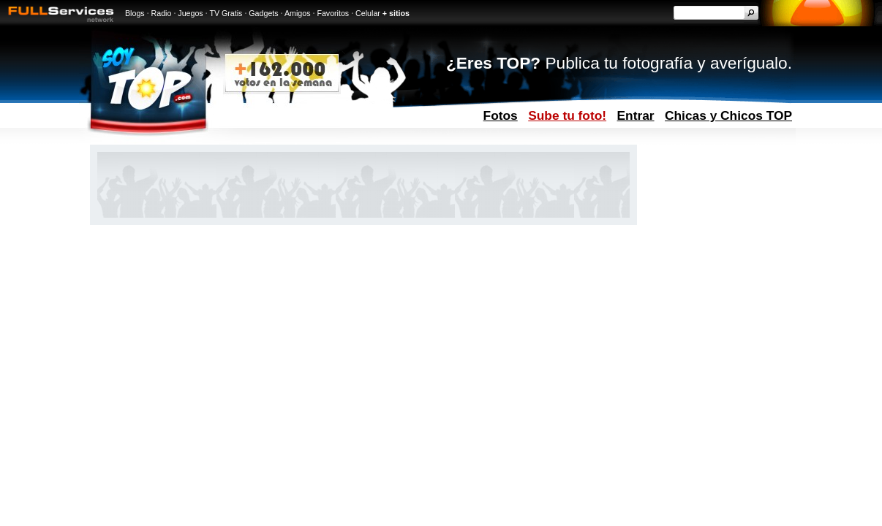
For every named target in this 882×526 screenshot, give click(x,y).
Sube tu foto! (567, 115)
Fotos (500, 115)
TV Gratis (225, 13)
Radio (161, 13)
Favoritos (333, 13)
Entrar (636, 115)
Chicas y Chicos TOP (728, 115)
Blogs (135, 13)
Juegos (190, 13)
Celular (367, 13)
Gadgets (263, 13)
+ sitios (396, 13)
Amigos (297, 13)
